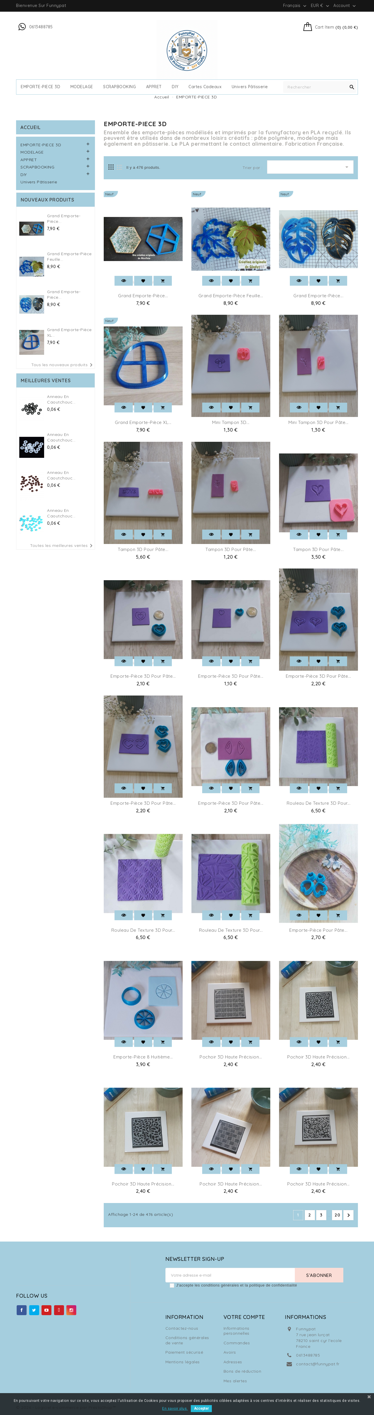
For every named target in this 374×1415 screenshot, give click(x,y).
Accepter (201, 1409)
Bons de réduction (243, 1371)
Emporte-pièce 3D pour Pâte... (231, 803)
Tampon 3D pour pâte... (143, 549)
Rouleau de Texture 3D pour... (319, 803)
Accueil (30, 127)
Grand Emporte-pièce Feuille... (230, 295)
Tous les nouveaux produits (63, 364)
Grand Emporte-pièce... (143, 295)
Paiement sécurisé (184, 1352)
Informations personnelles (237, 1331)
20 (338, 1215)
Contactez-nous (181, 1328)
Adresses (233, 1361)
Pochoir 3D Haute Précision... (231, 1057)
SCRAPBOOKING (119, 86)
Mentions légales (182, 1361)
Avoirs (230, 1352)
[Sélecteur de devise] (320, 5)
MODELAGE (81, 86)
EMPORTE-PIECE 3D (40, 86)
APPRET (154, 86)
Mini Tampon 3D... (231, 422)
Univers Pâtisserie (250, 86)
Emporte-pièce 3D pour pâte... (143, 676)
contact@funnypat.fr (318, 1364)
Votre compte (244, 1317)
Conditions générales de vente (187, 1340)
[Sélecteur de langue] (295, 5)
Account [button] (345, 6)
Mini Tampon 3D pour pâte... (318, 422)
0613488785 (308, 1355)
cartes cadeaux (204, 86)
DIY (175, 86)
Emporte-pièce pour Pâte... (318, 930)
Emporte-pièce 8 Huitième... (143, 1057)
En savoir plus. (175, 1409)
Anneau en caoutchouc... (61, 399)
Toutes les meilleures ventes (62, 545)
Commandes (237, 1343)
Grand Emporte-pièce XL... (143, 422)
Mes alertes (235, 1380)
